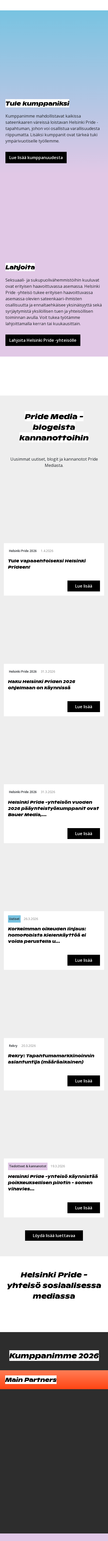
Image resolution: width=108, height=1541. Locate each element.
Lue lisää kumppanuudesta (36, 157)
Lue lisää (83, 586)
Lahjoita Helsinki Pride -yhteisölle (42, 340)
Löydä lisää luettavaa (54, 1235)
